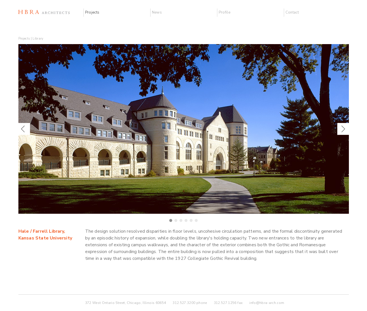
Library (38, 38)
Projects (92, 12)
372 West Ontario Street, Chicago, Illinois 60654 (125, 303)
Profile (224, 12)
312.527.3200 (184, 303)
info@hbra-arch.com (266, 303)
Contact (292, 12)
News (157, 12)
